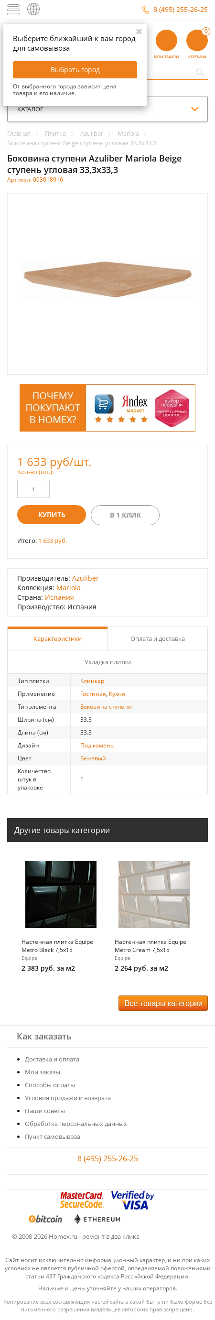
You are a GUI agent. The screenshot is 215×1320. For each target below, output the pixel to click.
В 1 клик (125, 514)
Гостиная (93, 694)
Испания (59, 597)
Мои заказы (42, 1072)
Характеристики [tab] (57, 638)
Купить (51, 514)
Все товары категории (164, 1003)
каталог (30, 109)
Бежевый (93, 758)
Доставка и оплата (52, 1059)
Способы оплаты (50, 1085)
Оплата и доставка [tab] (157, 638)
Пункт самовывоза (52, 1136)
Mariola (68, 587)
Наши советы (45, 1110)
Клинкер (92, 681)
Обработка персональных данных (76, 1123)
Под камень (97, 745)
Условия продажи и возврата (68, 1097)
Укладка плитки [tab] (108, 662)
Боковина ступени (106, 707)
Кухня (117, 694)
